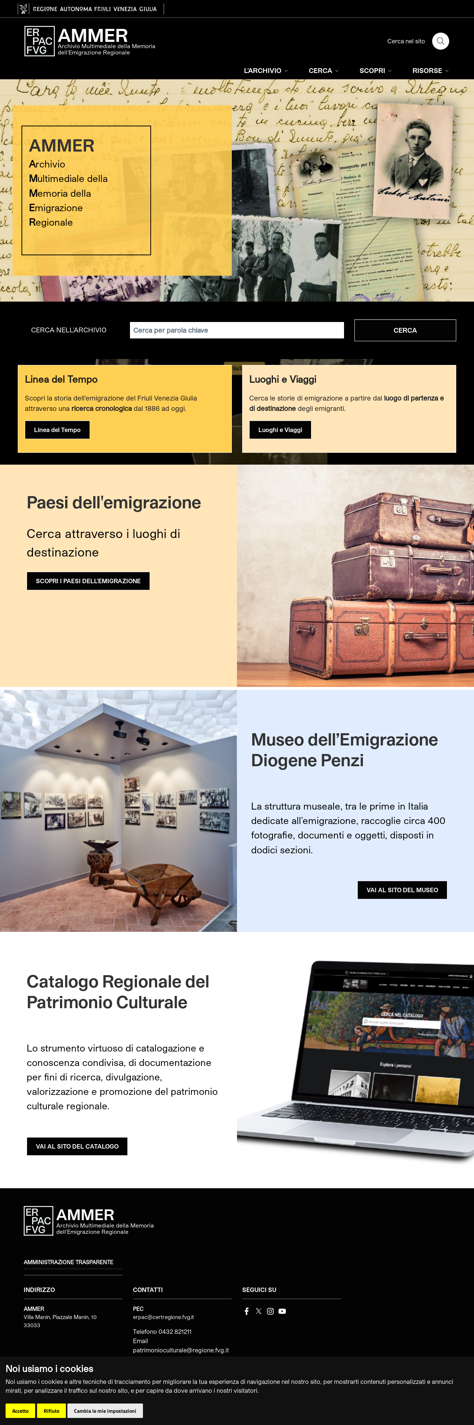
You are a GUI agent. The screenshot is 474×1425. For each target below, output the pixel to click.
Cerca (405, 330)
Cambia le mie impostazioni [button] (105, 1411)
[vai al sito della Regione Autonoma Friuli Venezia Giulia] (91, 9)
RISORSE (431, 70)
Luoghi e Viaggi (280, 429)
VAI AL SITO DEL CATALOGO (77, 1146)
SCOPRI (376, 70)
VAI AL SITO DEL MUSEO (402, 889)
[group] (237, 190)
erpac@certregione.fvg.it (163, 1317)
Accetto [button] (20, 1411)
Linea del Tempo (57, 429)
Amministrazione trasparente (68, 1262)
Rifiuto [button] (51, 1411)
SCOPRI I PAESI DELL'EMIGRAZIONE (88, 580)
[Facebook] (246, 1310)
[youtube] (282, 1310)
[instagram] (270, 1310)
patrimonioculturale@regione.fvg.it (181, 1349)
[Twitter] (258, 1310)
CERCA (324, 70)
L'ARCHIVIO (267, 70)
